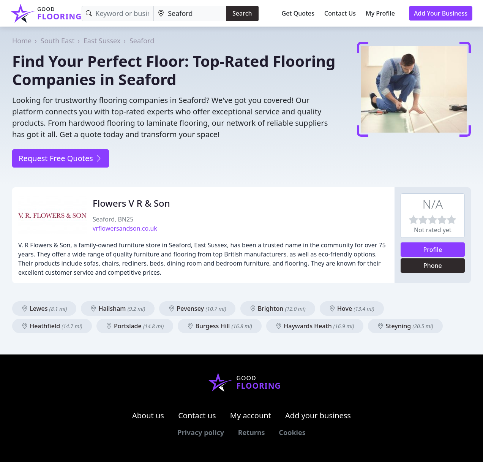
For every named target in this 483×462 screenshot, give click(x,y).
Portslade (135, 326)
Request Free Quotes (61, 158)
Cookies (292, 432)
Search (242, 13)
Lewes (44, 308)
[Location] (189, 13)
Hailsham (117, 308)
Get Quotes (298, 13)
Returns (251, 432)
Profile (432, 249)
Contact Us (340, 13)
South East (57, 40)
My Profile (380, 13)
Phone (432, 265)
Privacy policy (200, 432)
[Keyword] (118, 13)
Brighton (278, 308)
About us (148, 415)
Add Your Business (440, 13)
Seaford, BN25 (113, 219)
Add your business (318, 415)
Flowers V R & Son (131, 203)
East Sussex (102, 40)
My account (250, 415)
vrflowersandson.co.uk (125, 228)
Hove (351, 308)
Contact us (197, 415)
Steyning (405, 326)
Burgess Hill (219, 326)
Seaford (141, 40)
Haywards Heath (315, 326)
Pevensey (197, 308)
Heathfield (52, 326)
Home (22, 40)
